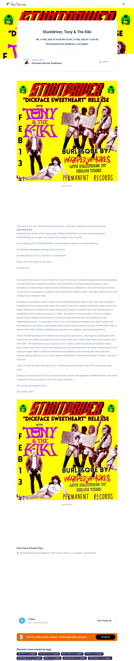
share (103, 61)
